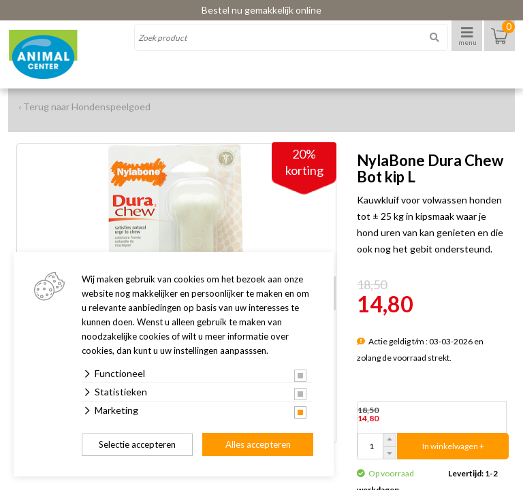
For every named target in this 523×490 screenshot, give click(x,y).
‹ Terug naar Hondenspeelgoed (84, 106)
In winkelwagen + (453, 446)
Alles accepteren (258, 444)
